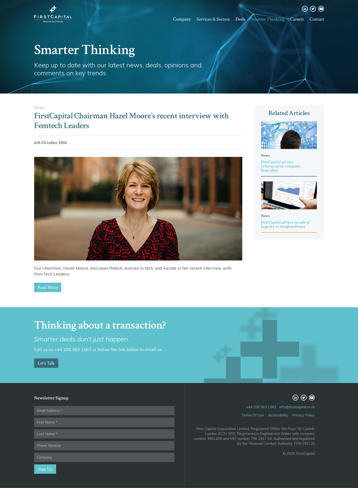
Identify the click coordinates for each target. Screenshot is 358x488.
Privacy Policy (303, 415)
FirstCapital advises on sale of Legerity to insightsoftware (285, 224)
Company (182, 19)
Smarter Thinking (267, 19)
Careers (297, 19)
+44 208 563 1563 (261, 407)
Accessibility (278, 415)
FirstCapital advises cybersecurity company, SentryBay (281, 166)
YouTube (321, 9)
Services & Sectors (213, 19)
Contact (317, 19)
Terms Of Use (252, 415)
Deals (240, 19)
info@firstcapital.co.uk (297, 407)
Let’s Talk (46, 363)
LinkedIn (305, 9)
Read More (48, 287)
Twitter (313, 9)
